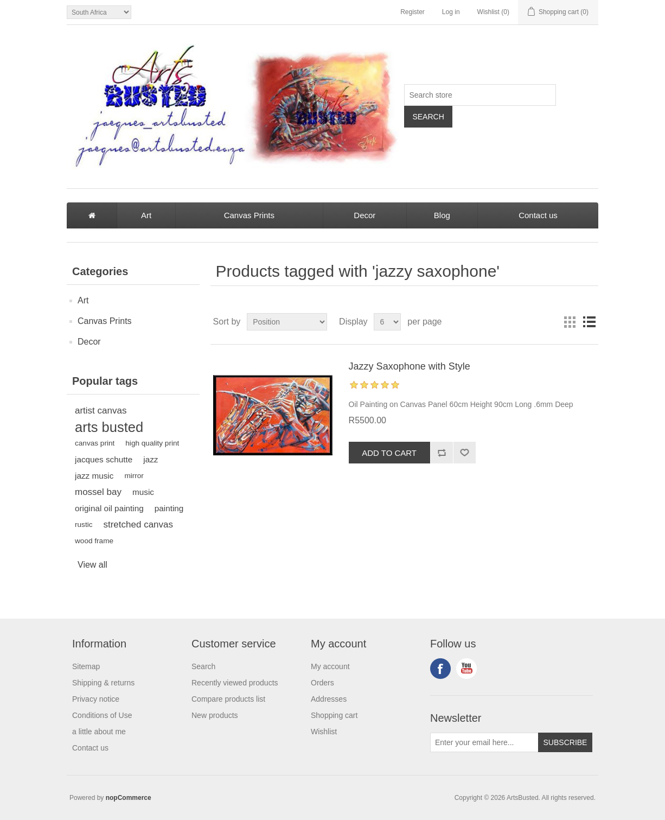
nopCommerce (128, 798)
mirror (134, 476)
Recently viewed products (234, 682)
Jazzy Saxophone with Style (409, 366)
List (589, 321)
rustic (83, 524)
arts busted (109, 427)
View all (92, 564)
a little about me (99, 731)
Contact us (538, 215)
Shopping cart (334, 715)
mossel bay (98, 492)
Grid (569, 321)
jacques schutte (103, 459)
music (143, 492)
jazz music (94, 475)
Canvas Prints (249, 215)
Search (203, 666)
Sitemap (86, 666)
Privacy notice (95, 699)
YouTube (466, 668)
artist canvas (100, 410)
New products (214, 715)
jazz (150, 459)
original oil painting (109, 508)
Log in (451, 12)
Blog (442, 215)
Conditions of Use (102, 715)
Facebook (440, 668)
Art (146, 215)
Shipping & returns (103, 682)
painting (169, 508)
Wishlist (324, 731)
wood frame (94, 541)
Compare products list (228, 699)
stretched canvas (138, 524)
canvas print (94, 443)
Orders (322, 682)
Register (412, 12)
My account (330, 666)
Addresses (329, 699)
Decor (364, 215)
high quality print (152, 443)
